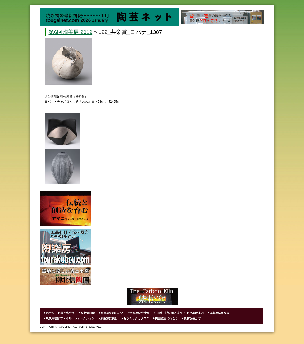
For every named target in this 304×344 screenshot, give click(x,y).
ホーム (50, 313)
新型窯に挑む (109, 318)
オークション (86, 318)
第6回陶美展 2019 (71, 32)
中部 (167, 313)
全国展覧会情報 (139, 313)
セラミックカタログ (136, 318)
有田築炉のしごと (112, 313)
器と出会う (67, 313)
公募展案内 (196, 313)
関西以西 (176, 313)
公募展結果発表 (219, 313)
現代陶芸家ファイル (58, 318)
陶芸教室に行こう (166, 318)
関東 (160, 313)
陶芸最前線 (88, 313)
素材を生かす (192, 318)
